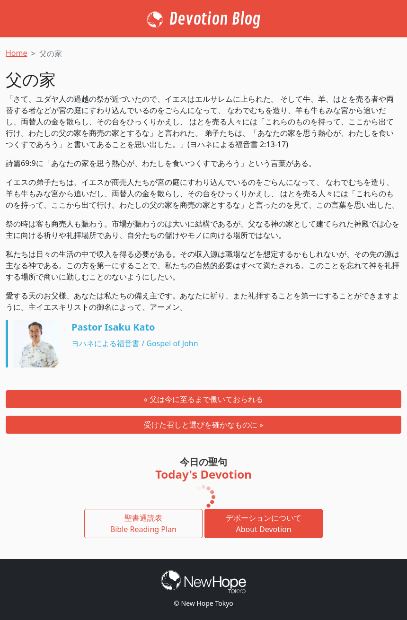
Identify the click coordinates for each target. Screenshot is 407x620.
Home (16, 53)
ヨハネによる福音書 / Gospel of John (134, 343)
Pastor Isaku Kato (113, 327)
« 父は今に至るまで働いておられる (203, 399)
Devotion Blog (215, 19)
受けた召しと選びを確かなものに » (203, 424)
